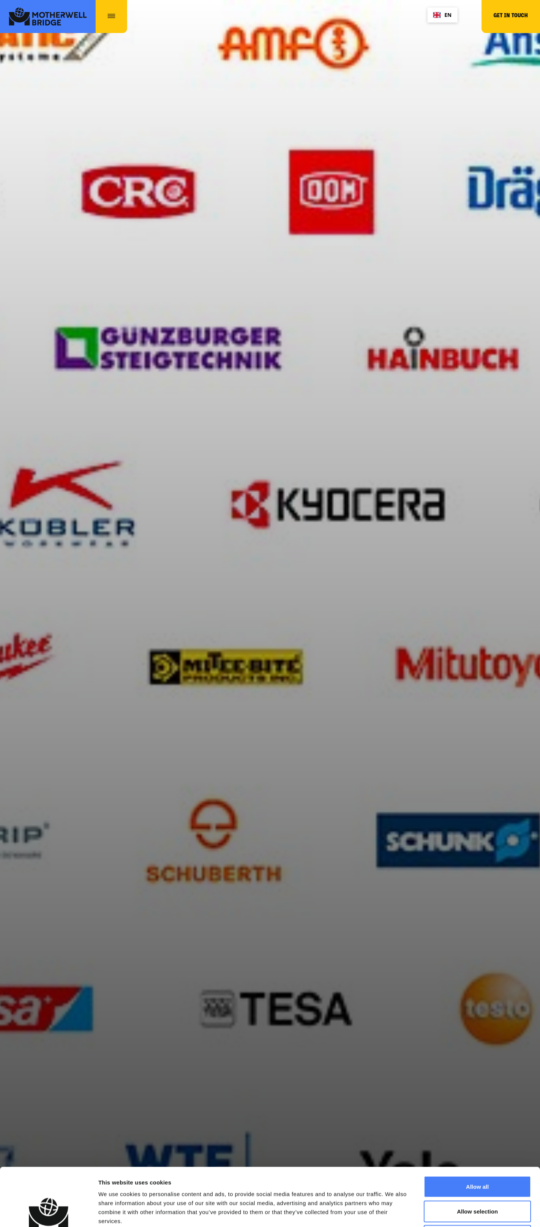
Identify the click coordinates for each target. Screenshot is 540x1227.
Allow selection (477, 1153)
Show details (393, 1212)
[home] (48, 16)
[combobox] (442, 15)
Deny (477, 1177)
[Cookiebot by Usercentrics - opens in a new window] (48, 1212)
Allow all (477, 1128)
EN (442, 14)
